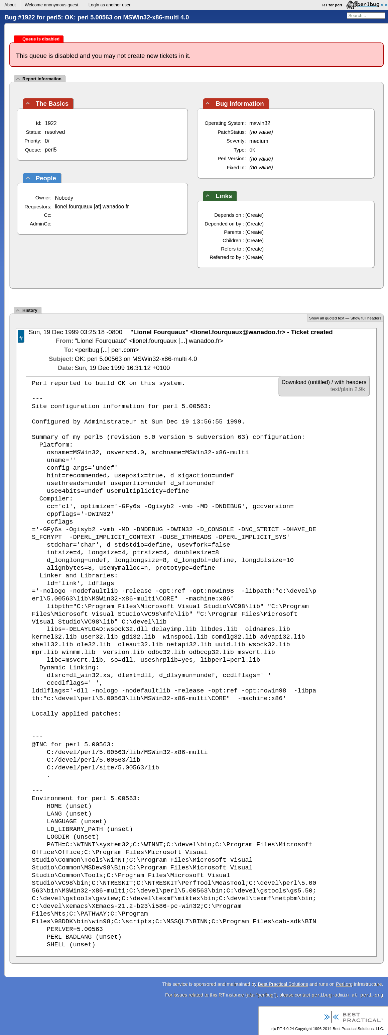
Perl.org (344, 984)
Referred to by (225, 257)
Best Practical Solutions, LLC (358, 1028)
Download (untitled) (306, 382)
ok (252, 150)
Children (232, 240)
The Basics (52, 103)
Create (254, 215)
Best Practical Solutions (283, 984)
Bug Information (240, 103)
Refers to (231, 249)
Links (224, 195)
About (10, 4)
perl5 (50, 150)
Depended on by (223, 223)
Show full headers (365, 318)
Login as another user (110, 4)
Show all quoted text (326, 318)
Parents (232, 232)
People (46, 178)
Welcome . (52, 4)
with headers (350, 382)
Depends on (227, 215)
